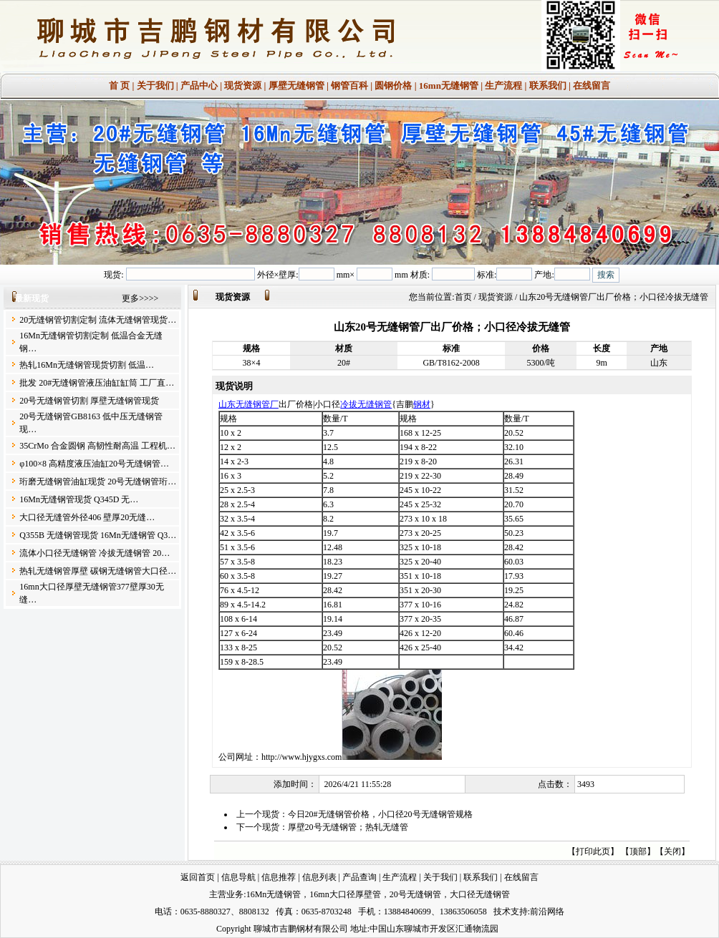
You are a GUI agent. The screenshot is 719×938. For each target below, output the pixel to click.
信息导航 (238, 877)
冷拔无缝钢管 (366, 404)
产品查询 (359, 877)
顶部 (638, 851)
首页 (463, 297)
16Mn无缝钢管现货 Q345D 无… (78, 499)
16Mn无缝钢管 (273, 894)
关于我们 (155, 85)
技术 (502, 912)
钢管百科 (349, 85)
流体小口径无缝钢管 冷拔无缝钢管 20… (94, 553)
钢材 (421, 404)
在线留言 (591, 85)
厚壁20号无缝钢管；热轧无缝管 (348, 827)
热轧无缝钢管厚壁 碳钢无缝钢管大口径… (97, 571)
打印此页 (593, 851)
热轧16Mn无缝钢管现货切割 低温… (86, 365)
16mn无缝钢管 (448, 85)
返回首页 (197, 877)
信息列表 (319, 877)
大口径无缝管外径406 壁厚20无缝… (87, 517)
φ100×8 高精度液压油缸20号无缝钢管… (94, 464)
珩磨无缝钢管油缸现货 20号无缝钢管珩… (97, 482)
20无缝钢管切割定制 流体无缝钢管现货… (97, 320)
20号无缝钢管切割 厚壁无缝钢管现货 (89, 401)
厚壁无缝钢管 (296, 85)
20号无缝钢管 (415, 894)
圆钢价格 (393, 85)
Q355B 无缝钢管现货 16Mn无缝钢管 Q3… (97, 535)
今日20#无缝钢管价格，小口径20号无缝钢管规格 (380, 814)
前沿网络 (547, 912)
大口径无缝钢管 (480, 894)
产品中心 (199, 85)
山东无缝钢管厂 (248, 404)
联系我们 (547, 85)
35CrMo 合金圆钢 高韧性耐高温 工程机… (97, 446)
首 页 (119, 85)
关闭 (672, 851)
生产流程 (503, 85)
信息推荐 (278, 877)
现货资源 (242, 85)
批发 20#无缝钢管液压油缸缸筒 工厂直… (96, 383)
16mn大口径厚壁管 (344, 894)
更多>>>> (140, 298)
